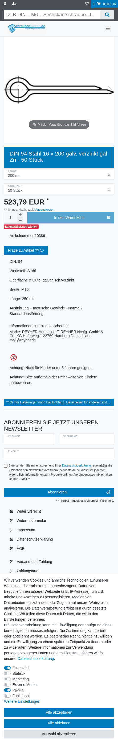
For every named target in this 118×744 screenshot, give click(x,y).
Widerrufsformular (31, 520)
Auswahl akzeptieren (59, 734)
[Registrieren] (14, 4)
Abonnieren (79, 492)
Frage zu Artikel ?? (26, 250)
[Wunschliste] (87, 4)
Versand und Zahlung (34, 561)
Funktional (21, 696)
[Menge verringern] (20, 220)
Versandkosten (44, 209)
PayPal (18, 690)
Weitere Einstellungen (22, 701)
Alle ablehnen (59, 723)
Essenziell (21, 668)
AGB (21, 548)
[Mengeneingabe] (10, 217)
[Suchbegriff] (52, 14)
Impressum (26, 530)
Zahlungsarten (28, 571)
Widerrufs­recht (29, 511)
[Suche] (107, 14)
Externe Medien (26, 684)
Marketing (21, 679)
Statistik (19, 673)
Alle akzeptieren (59, 712)
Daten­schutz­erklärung (35, 539)
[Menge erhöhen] (20, 215)
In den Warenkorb (82, 217)
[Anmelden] (5, 4)
